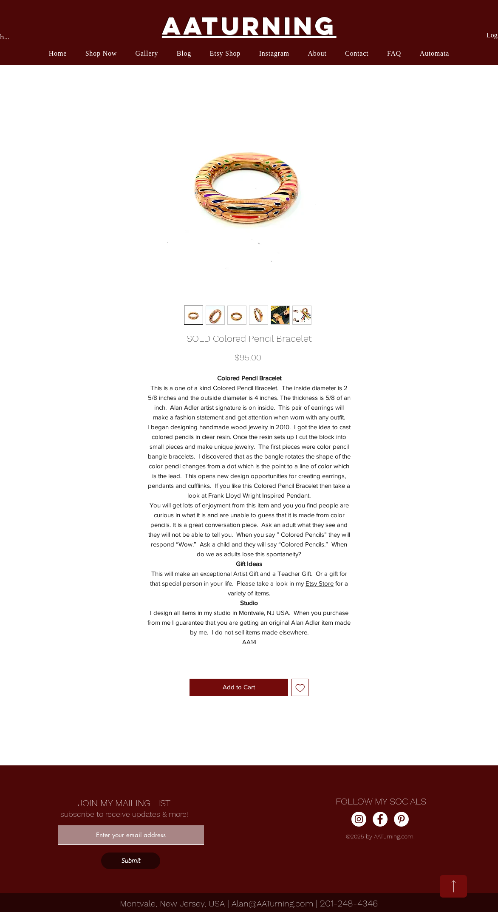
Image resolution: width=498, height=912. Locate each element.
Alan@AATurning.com (272, 903)
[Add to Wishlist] (300, 687)
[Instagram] (358, 819)
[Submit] (130, 861)
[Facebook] (380, 819)
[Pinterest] (401, 819)
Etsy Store (320, 583)
